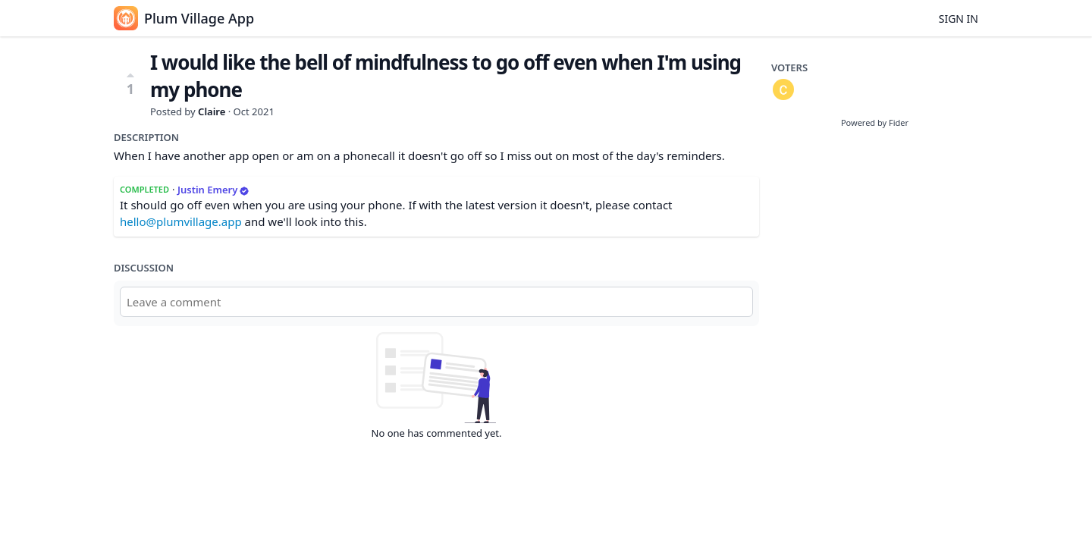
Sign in (958, 18)
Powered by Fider (874, 122)
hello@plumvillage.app (181, 221)
